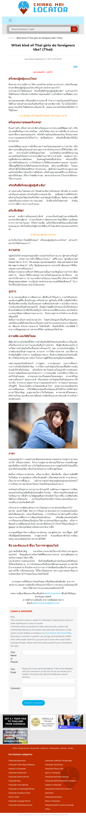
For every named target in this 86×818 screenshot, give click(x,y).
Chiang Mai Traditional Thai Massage (58, 761)
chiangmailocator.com (30, 815)
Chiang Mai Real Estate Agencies (57, 777)
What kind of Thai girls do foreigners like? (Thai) (39, 38)
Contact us (44, 748)
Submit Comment (33, 703)
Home (11, 38)
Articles (70, 748)
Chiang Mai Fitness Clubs (54, 769)
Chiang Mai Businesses (53, 797)
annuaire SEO (63, 815)
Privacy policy (54, 748)
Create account (23, 748)
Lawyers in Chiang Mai (53, 785)
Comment (15, 688)
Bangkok (72, 781)
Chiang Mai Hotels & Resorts (19, 777)
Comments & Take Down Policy (58, 633)
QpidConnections (53, 593)
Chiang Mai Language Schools (19, 801)
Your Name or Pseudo (14, 657)
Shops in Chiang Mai (52, 801)
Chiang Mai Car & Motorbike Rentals (22, 789)
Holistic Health (14, 797)
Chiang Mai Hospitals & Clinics (20, 793)
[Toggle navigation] (10, 20)
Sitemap (63, 748)
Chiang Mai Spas (15, 781)
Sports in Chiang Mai (52, 773)
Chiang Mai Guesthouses (18, 773)
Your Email (13, 671)
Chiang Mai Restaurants (17, 761)
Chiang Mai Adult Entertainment (56, 781)
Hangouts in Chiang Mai (17, 769)
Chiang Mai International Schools (20, 805)
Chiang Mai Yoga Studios (54, 765)
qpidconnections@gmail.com (45, 603)
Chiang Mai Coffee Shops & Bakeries (22, 765)
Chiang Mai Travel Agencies (18, 785)
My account (35, 748)
